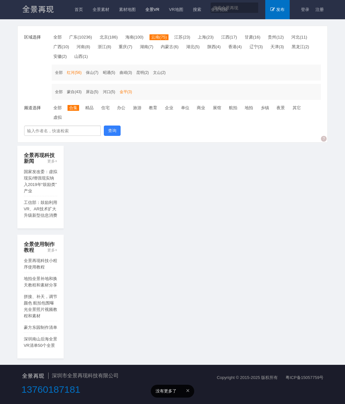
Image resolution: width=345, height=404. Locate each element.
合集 (73, 107)
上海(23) (205, 37)
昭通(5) (109, 72)
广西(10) (61, 46)
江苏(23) (182, 37)
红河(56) (74, 72)
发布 (277, 9)
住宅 (105, 107)
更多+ (52, 161)
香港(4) (235, 46)
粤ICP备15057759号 (305, 377)
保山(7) (92, 72)
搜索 (197, 9)
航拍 (233, 107)
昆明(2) (142, 72)
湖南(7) (146, 46)
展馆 (217, 107)
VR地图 (176, 9)
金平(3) (126, 92)
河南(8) (83, 46)
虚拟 (57, 117)
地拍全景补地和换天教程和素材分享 (40, 281)
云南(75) (159, 37)
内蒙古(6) (169, 46)
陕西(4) (214, 46)
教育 (153, 107)
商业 (201, 107)
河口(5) (109, 92)
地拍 (249, 107)
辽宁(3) (256, 46)
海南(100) (134, 37)
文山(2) (159, 72)
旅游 (137, 107)
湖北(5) (193, 46)
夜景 (281, 107)
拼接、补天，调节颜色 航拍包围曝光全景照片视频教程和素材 (40, 306)
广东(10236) (80, 37)
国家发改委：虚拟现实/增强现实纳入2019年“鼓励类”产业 (40, 181)
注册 (319, 9)
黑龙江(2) (300, 46)
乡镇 (265, 107)
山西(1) (81, 56)
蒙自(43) (74, 92)
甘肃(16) (252, 37)
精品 (89, 107)
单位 (185, 107)
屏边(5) (92, 92)
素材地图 (127, 9)
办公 (121, 107)
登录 (305, 9)
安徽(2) (60, 56)
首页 (79, 9)
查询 (112, 130)
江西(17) (229, 37)
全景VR (152, 9)
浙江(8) (104, 46)
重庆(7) (125, 46)
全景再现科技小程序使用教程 (40, 263)
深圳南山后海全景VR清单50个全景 (40, 342)
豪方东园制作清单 (40, 327)
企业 (169, 107)
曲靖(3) (126, 72)
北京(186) (109, 37)
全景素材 (101, 9)
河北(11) (299, 37)
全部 (57, 37)
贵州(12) (276, 37)
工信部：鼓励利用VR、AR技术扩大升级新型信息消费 (40, 209)
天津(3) (277, 46)
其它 (297, 107)
